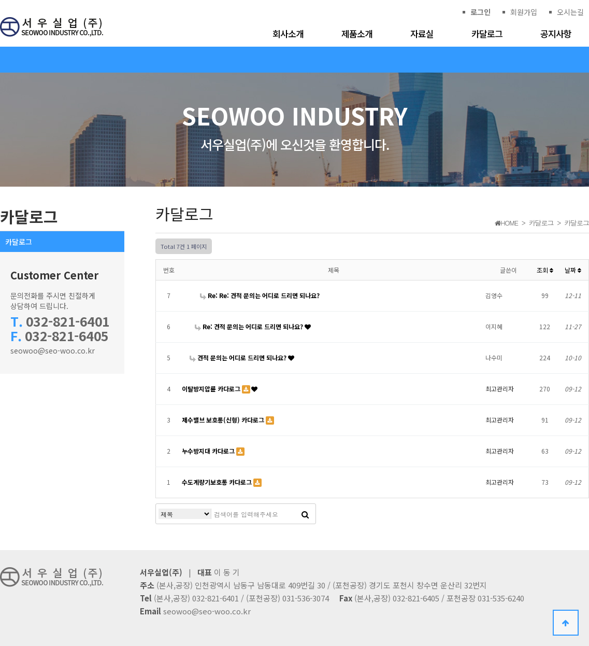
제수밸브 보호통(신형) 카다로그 (224, 419)
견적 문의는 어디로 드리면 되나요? (239, 357)
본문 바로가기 (0, 0)
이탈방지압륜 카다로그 (212, 388)
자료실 (422, 33)
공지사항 (555, 33)
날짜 (573, 269)
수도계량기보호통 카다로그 (217, 482)
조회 (545, 269)
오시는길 (570, 12)
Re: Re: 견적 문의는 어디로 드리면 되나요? (260, 295)
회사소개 (288, 33)
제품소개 (356, 33)
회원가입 (523, 12)
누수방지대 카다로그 (209, 450)
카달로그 (486, 33)
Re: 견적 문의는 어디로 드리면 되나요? (250, 326)
